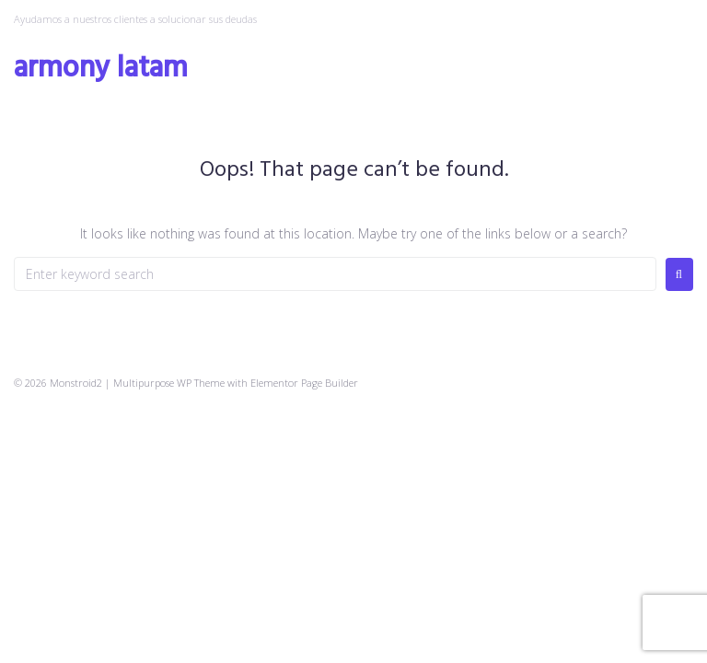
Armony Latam (101, 68)
